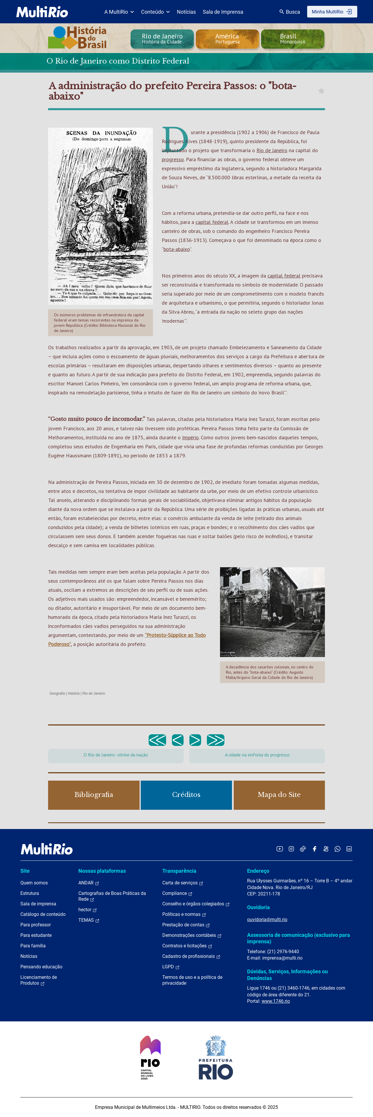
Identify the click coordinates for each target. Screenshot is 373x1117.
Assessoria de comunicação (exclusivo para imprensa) (298, 938)
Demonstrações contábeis (192, 935)
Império (190, 437)
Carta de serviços (182, 883)
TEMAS (89, 920)
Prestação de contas (186, 925)
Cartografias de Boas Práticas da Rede (112, 896)
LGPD (171, 967)
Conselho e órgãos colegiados (196, 904)
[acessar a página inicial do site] (42, 11)
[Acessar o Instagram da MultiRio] (291, 848)
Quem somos (34, 883)
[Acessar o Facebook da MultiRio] (314, 848)
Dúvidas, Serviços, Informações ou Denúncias (287, 974)
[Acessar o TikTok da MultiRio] (303, 848)
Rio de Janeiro (271, 150)
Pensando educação (41, 967)
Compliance (177, 893)
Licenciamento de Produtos (38, 980)
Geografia (57, 693)
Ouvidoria (258, 907)
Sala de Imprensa (223, 12)
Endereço (258, 871)
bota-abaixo (176, 249)
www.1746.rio (276, 1001)
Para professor (35, 925)
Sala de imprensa (38, 904)
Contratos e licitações (187, 946)
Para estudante (36, 935)
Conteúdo (155, 12)
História (74, 693)
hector (87, 910)
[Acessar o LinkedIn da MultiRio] (349, 848)
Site (25, 871)
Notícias (186, 12)
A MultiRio (119, 12)
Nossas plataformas (102, 871)
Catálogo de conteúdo (43, 914)
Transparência (179, 871)
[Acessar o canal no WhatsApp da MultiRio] (337, 848)
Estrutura (29, 893)
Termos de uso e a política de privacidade (192, 980)
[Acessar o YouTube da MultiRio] (279, 848)
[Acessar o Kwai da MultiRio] (326, 848)
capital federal (212, 222)
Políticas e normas (184, 914)
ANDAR (88, 883)
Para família (33, 946)
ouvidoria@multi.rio (267, 919)
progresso (173, 159)
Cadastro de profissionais (191, 956)
